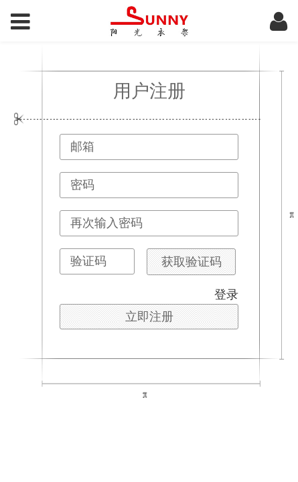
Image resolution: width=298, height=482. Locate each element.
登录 (226, 294)
